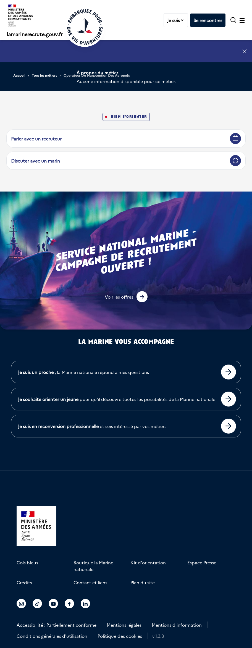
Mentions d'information (177, 625)
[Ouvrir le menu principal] (242, 20)
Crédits (24, 582)
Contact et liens (90, 582)
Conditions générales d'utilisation (52, 636)
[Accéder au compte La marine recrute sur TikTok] (37, 603)
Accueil (19, 75)
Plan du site (142, 582)
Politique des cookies (120, 636)
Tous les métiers (44, 75)
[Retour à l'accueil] (85, 27)
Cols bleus (27, 562)
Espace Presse (201, 562)
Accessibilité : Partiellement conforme (56, 625)
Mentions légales (124, 625)
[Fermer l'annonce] (244, 51)
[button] (126, 296)
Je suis (177, 20)
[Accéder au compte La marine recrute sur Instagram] (21, 603)
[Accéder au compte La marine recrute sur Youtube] (53, 603)
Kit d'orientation (148, 562)
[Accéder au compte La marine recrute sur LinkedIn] (85, 603)
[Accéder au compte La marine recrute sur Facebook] (69, 603)
